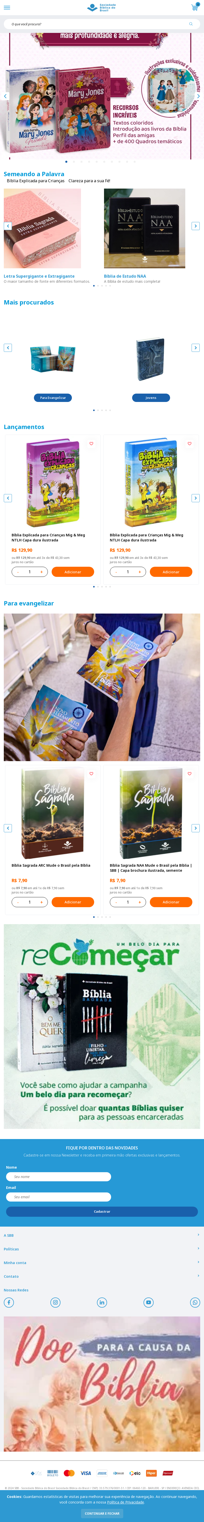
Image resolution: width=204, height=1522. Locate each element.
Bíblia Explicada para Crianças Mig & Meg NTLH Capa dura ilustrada (48, 537)
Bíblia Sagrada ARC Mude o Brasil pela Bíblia (51, 865)
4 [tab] (89, 162)
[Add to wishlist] (91, 444)
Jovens (151, 398)
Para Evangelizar (53, 398)
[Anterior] (5, 96)
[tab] (94, 286)
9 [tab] (127, 162)
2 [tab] (74, 162)
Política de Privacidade (125, 1502)
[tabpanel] (102, 96)
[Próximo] (199, 96)
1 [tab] (66, 162)
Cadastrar (102, 1211)
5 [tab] (97, 162)
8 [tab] (119, 162)
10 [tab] (135, 162)
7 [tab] (112, 162)
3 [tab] (81, 162)
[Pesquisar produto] (192, 25)
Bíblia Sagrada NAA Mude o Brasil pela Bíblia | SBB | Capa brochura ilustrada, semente (151, 868)
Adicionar (73, 572)
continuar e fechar (102, 1513)
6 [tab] (104, 162)
